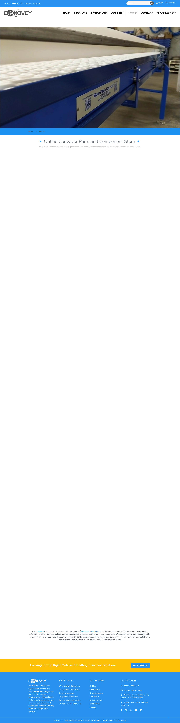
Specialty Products (68, 696)
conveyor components (90, 631)
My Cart (170, 2)
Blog (93, 686)
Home (30, 131)
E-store (94, 696)
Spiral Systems (66, 693)
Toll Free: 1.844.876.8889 (13, 3)
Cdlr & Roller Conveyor (70, 704)
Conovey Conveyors (69, 689)
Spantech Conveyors (69, 686)
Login (159, 2)
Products (95, 689)
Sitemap (95, 704)
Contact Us (96, 700)
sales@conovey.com (32, 3)
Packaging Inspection (69, 700)
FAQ (93, 707)
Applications (96, 693)
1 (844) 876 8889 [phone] (131, 685)
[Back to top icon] (168, 718)
